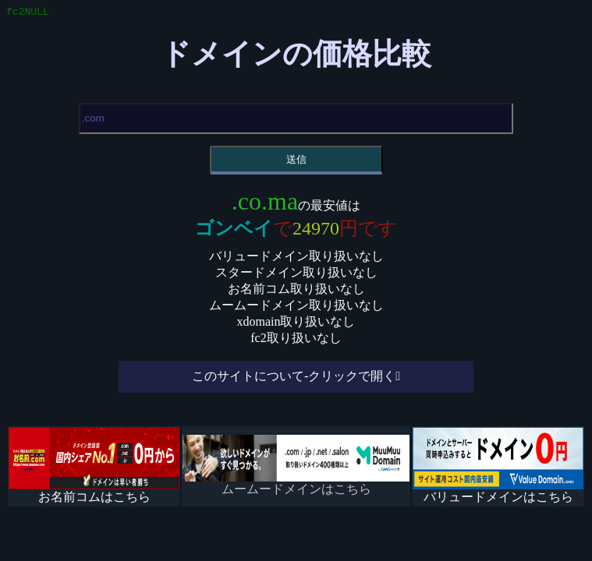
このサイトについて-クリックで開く (293, 378)
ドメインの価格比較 (296, 56)
